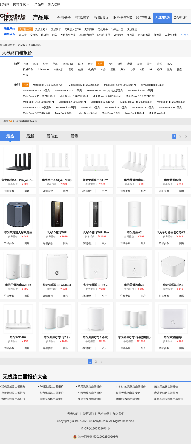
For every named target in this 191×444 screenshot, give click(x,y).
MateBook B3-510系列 (103, 101)
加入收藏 (54, 4)
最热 (10, 136)
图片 (26, 191)
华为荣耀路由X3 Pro (96, 180)
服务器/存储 (122, 17)
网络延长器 (144, 34)
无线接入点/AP (73, 29)
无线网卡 (56, 29)
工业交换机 (171, 34)
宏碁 (129, 63)
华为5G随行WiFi (56, 232)
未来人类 (58, 69)
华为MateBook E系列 (152, 84)
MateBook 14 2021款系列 (107, 96)
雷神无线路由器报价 (51, 398)
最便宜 (52, 136)
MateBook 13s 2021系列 (68, 90)
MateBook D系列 (134, 113)
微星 (119, 63)
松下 (159, 69)
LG (150, 69)
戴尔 (80, 63)
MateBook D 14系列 (116, 107)
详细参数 (9, 191)
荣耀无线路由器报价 (90, 398)
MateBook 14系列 (66, 107)
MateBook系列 (157, 113)
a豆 (142, 69)
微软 (139, 63)
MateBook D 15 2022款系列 (48, 84)
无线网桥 (103, 29)
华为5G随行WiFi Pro (95, 232)
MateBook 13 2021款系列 (74, 96)
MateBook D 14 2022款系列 (83, 84)
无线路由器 (25, 29)
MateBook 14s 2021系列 (36, 90)
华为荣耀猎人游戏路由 (18, 232)
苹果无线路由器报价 (90, 386)
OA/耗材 (180, 17)
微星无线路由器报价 (128, 392)
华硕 (45, 63)
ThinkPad (68, 63)
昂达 (25, 75)
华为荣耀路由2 (173, 337)
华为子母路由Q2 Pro (18, 284)
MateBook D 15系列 (143, 107)
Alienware (43, 69)
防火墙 (45, 34)
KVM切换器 (103, 34)
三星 (113, 69)
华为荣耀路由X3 (134, 180)
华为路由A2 (134, 232)
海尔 (122, 69)
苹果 (55, 63)
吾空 (179, 69)
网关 (54, 34)
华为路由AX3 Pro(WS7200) (18, 180)
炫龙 (169, 69)
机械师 (92, 69)
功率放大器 (117, 29)
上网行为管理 (86, 34)
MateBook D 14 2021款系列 (38, 101)
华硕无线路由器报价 (51, 386)
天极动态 (73, 413)
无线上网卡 (41, 29)
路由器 (23, 34)
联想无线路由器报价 (13, 386)
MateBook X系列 (88, 113)
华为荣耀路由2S (134, 284)
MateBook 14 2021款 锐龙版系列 (105, 90)
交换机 (34, 34)
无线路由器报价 (17, 52)
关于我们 (88, 413)
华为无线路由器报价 (51, 392)
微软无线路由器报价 (13, 398)
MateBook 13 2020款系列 (37, 107)
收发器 (131, 34)
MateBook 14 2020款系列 (171, 101)
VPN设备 (119, 34)
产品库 (39, 4)
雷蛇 (70, 69)
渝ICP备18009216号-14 (96, 428)
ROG (170, 63)
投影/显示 (101, 17)
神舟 (103, 69)
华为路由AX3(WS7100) (56, 180)
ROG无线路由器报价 (128, 398)
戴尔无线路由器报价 (166, 386)
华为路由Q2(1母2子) (57, 337)
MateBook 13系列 (90, 107)
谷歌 (132, 69)
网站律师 (103, 413)
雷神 (149, 63)
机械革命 (28, 69)
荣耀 (159, 63)
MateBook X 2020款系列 (72, 101)
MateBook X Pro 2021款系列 (39, 96)
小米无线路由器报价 (90, 392)
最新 (30, 136)
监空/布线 (143, 17)
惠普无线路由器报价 (13, 392)
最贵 (74, 136)
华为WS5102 (18, 337)
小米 (110, 63)
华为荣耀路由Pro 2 (95, 284)
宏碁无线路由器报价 (166, 392)
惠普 (90, 63)
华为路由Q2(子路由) (95, 337)
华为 (100, 63)
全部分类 (64, 17)
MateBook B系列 (64, 113)
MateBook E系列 (111, 113)
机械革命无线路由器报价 (168, 398)
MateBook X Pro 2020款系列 (136, 101)
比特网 (5, 4)
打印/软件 (82, 17)
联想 (35, 63)
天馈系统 (132, 29)
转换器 (157, 34)
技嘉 (80, 69)
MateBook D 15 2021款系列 (141, 96)
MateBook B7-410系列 (140, 90)
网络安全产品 (68, 34)
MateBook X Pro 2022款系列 (120, 84)
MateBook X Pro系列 (170, 107)
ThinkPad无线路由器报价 (131, 386)
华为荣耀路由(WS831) (57, 284)
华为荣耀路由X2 (173, 284)
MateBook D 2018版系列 (36, 113)
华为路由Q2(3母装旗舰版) (134, 337)
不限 (25, 63)
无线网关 (89, 29)
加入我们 (118, 413)
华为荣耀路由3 (173, 180)
